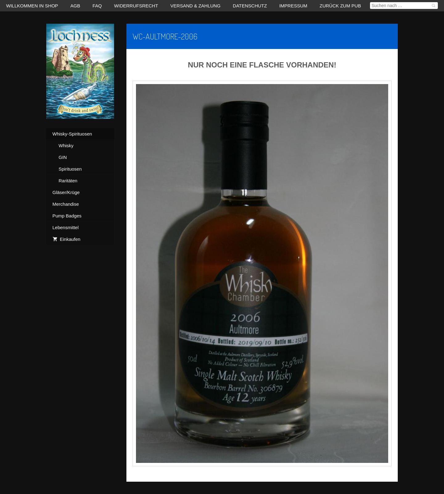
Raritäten (68, 180)
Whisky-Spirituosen (72, 133)
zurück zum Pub (340, 5)
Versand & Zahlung (196, 5)
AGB (75, 5)
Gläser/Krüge (66, 192)
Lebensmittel (65, 227)
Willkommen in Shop (32, 5)
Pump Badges (66, 215)
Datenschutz (250, 5)
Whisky (66, 145)
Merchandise (65, 204)
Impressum (293, 5)
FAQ (97, 5)
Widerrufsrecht (136, 5)
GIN (63, 157)
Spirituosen (70, 169)
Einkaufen (66, 239)
